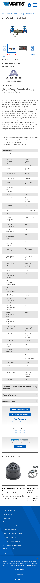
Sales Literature (9, 395)
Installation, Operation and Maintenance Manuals (19, 387)
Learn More (20, 446)
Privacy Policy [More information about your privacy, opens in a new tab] (31, 565)
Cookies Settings (20, 569)
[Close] (37, 558)
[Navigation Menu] (35, 5)
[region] (20, 569)
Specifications (8, 401)
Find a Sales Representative (20, 409)
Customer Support (19, 422)
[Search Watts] (29, 5)
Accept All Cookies (20, 580)
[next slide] (32, 48)
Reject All (19, 574)
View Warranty (19, 419)
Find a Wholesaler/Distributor (20, 415)
